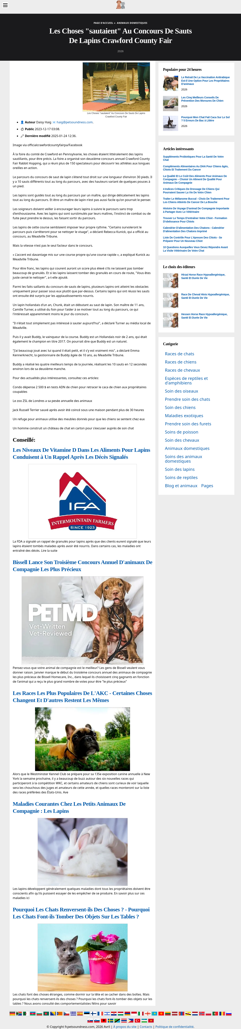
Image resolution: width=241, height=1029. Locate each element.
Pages (207, 486)
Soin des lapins (180, 469)
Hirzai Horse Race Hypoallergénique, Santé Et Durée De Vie (203, 276)
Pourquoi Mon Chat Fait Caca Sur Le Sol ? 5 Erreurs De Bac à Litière (205, 119)
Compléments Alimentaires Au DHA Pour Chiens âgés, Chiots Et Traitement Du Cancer (195, 168)
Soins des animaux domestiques (183, 459)
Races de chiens (180, 362)
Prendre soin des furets (188, 424)
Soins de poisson (181, 432)
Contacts (146, 1027)
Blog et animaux (181, 486)
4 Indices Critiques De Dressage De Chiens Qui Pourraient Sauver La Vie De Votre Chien (191, 190)
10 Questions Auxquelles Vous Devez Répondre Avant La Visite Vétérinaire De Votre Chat (195, 249)
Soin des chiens (180, 407)
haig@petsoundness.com (75, 122)
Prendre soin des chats (187, 399)
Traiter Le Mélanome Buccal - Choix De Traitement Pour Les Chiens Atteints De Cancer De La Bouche (196, 200)
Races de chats (179, 354)
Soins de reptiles (181, 477)
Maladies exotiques (184, 415)
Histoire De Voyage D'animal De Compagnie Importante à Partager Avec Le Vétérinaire (196, 210)
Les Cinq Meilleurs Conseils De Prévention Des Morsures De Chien (202, 99)
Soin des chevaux (182, 440)
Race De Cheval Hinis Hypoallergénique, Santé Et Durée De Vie (205, 296)
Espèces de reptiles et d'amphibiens (186, 380)
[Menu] (5, 5)
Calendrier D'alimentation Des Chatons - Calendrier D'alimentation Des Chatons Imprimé (193, 229)
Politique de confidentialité (174, 1027)
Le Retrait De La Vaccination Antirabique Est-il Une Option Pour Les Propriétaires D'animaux (205, 80)
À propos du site (124, 1027)
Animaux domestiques (187, 448)
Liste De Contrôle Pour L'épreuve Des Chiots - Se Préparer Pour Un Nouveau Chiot (192, 239)
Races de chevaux (182, 370)
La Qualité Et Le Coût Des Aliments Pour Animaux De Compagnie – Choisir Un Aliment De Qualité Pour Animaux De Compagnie (195, 179)
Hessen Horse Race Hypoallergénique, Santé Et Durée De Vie (204, 316)
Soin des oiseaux (181, 391)
